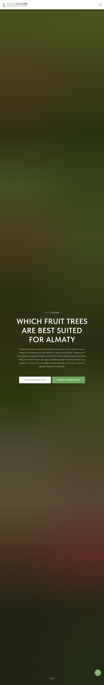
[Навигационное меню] (100, 5)
